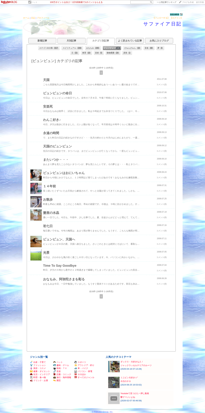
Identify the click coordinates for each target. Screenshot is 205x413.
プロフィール (43, 18)
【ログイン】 (176, 18)
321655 (174, 14)
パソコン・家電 (83, 371)
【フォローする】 (161, 18)
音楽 (57, 371)
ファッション (38, 365)
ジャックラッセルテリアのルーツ (136, 365)
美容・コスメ (38, 368)
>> (166, 2)
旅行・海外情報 (62, 377)
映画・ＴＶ (60, 368)
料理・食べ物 (38, 377)
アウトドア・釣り (84, 365)
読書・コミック (62, 374)
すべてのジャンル (84, 377)
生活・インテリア (40, 374)
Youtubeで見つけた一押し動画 (134, 393)
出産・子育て (38, 362)
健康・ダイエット (40, 371)
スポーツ (80, 362)
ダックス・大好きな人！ (131, 361)
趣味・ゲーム (61, 365)
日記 (33, 18)
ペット (34, 2)
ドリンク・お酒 (39, 380)
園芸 (57, 380)
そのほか (80, 374)
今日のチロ (125, 381)
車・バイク (81, 368)
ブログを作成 (188, 2)
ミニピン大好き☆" (129, 377)
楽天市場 (200, 2)
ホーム (26, 18)
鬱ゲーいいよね (127, 397)
